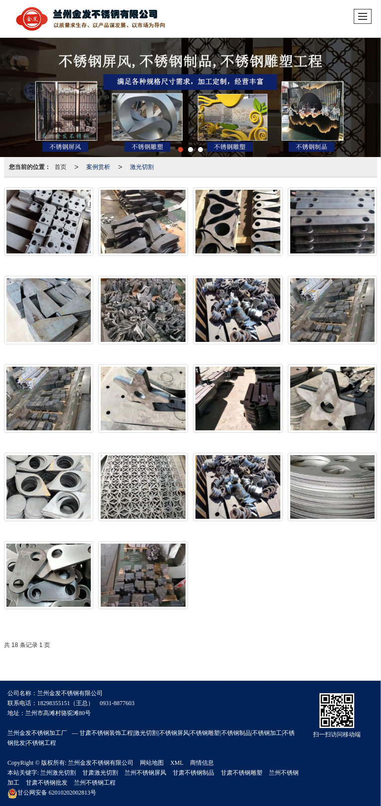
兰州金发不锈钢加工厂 (37, 732)
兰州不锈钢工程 (95, 782)
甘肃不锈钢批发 (46, 782)
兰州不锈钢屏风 (145, 772)
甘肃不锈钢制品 (193, 772)
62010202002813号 (51, 792)
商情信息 (202, 762)
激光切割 (142, 166)
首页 (60, 166)
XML (177, 762)
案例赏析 (98, 166)
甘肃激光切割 (100, 772)
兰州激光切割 (58, 772)
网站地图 (152, 762)
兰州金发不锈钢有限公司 (100, 762)
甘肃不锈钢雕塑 (241, 772)
